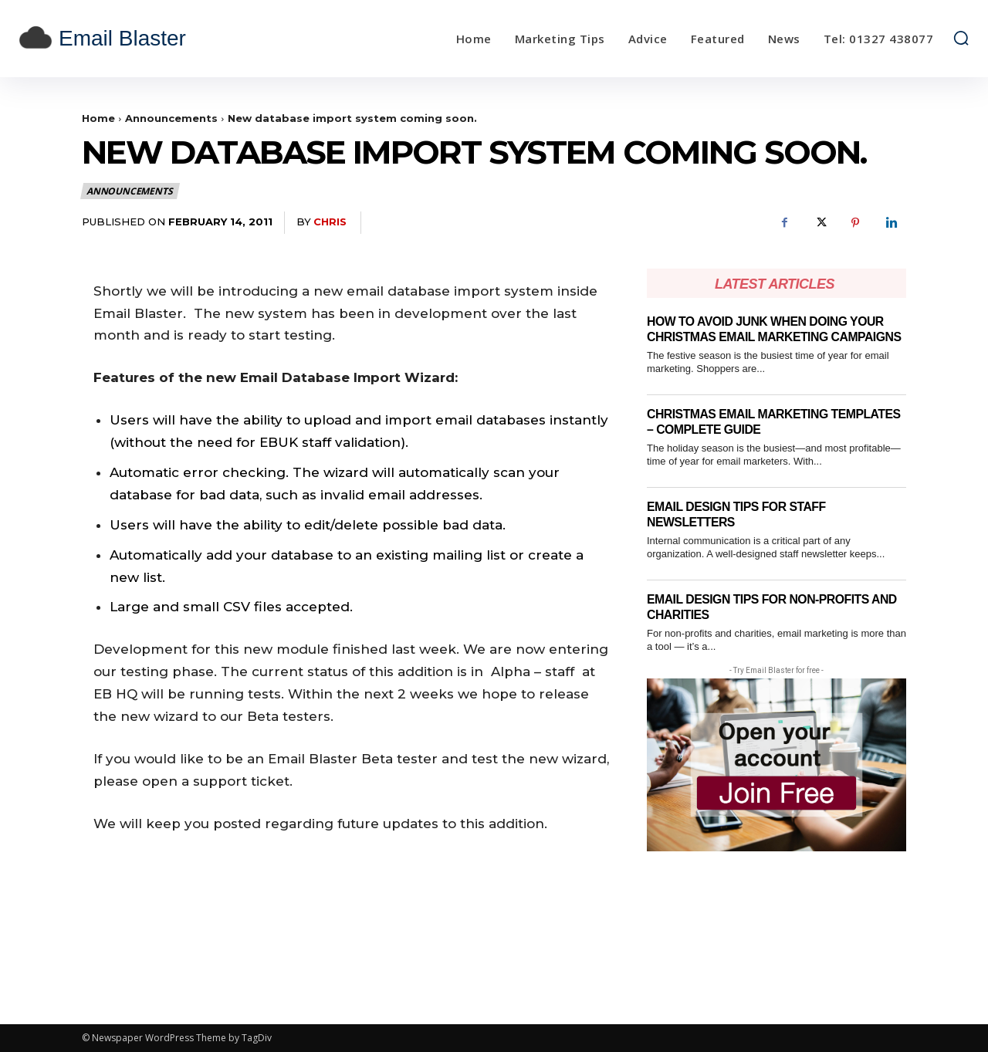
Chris (330, 221)
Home (98, 118)
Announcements (171, 118)
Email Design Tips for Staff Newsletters (743, 530)
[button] (960, 37)
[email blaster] (137, 39)
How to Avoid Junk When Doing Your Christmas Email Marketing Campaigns (774, 336)
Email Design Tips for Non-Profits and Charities (767, 622)
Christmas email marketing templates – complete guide (747, 437)
